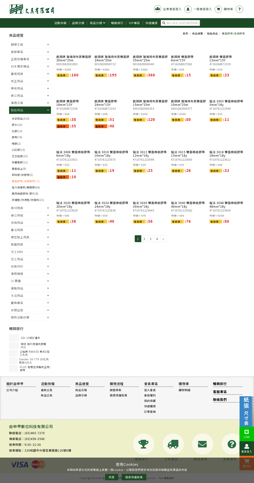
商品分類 (98, 23)
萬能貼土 (19, 169)
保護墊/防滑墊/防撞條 (28, 200)
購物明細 (184, 390)
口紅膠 (18, 150)
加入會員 (150, 390)
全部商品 (20, 119)
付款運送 (171, 447)
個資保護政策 (118, 396)
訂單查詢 (150, 412)
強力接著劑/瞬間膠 (26, 187)
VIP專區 (134, 23)
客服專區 (220, 392)
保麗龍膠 (20, 162)
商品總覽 (197, 33)
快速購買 (150, 406)
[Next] (163, 238)
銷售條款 (115, 390)
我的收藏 (150, 401)
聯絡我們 (220, 400)
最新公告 (47, 390)
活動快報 (60, 23)
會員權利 (150, 396)
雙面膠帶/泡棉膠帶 (26, 181)
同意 (112, 477)
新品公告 (47, 396)
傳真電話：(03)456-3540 (27, 439)
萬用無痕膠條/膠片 (25, 194)
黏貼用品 (212, 33)
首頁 (185, 33)
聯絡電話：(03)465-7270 (27, 433)
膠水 (17, 125)
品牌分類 (78, 23)
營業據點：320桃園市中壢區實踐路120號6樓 (40, 450)
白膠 (17, 131)
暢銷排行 (117, 23)
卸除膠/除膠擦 (22, 175)
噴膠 (16, 144)
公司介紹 (12, 390)
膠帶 (17, 137)
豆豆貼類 (20, 156)
